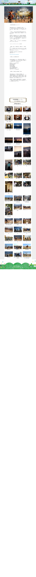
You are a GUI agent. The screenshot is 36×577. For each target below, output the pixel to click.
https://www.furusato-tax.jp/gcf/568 (14, 54)
